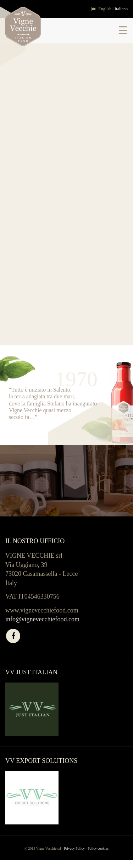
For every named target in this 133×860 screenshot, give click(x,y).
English (104, 8)
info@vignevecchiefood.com (42, 619)
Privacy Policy (74, 848)
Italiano (121, 8)
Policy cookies (98, 848)
